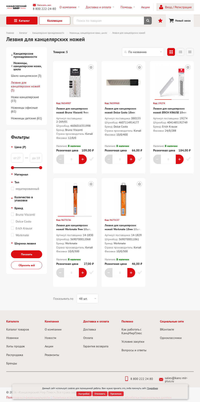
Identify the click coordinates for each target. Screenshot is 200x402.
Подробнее (152, 388)
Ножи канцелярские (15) (25, 99)
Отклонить (100, 393)
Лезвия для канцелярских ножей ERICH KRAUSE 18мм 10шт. (169, 112)
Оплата (88, 338)
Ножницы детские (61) (26, 118)
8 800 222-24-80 (44, 9)
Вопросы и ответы (133, 350)
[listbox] (143, 52)
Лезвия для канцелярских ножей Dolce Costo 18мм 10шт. (120, 112)
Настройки (84, 393)
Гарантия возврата (95, 346)
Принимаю (115, 393)
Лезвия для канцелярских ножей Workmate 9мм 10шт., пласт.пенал (73, 229)
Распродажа (14, 355)
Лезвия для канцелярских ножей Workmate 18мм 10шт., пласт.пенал (123, 229)
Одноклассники (171, 338)
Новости (50, 338)
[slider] (12, 167)
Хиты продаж (15, 346)
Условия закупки (132, 341)
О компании (53, 329)
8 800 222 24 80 (138, 378)
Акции (49, 346)
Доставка (89, 329)
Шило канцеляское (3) (26, 76)
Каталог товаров (17, 329)
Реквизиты (52, 355)
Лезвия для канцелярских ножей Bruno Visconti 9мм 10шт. (72, 112)
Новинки (12, 338)
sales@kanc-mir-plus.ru (173, 379)
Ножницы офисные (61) (24, 109)
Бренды (11, 363)
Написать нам (42, 5)
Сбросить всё (27, 265)
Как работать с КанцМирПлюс (131, 331)
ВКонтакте (167, 329)
